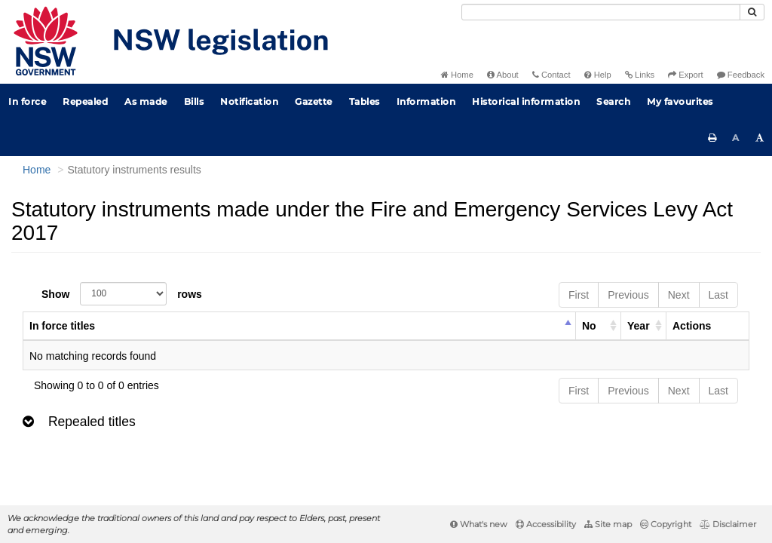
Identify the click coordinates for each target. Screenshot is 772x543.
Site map (608, 524)
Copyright (665, 524)
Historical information (526, 101)
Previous (628, 295)
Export (685, 74)
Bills (194, 101)
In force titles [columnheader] (62, 326)
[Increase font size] (760, 138)
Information (426, 101)
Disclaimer (728, 524)
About (503, 74)
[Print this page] (712, 138)
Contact (551, 74)
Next (679, 295)
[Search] (600, 12)
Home (457, 74)
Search (613, 101)
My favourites (680, 101)
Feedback (740, 74)
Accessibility (546, 524)
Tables (364, 101)
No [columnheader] (589, 326)
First (578, 295)
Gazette (313, 101)
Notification (249, 101)
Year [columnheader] (638, 326)
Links (639, 74)
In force (27, 101)
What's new (478, 524)
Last (718, 295)
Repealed (85, 101)
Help (597, 74)
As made (145, 101)
